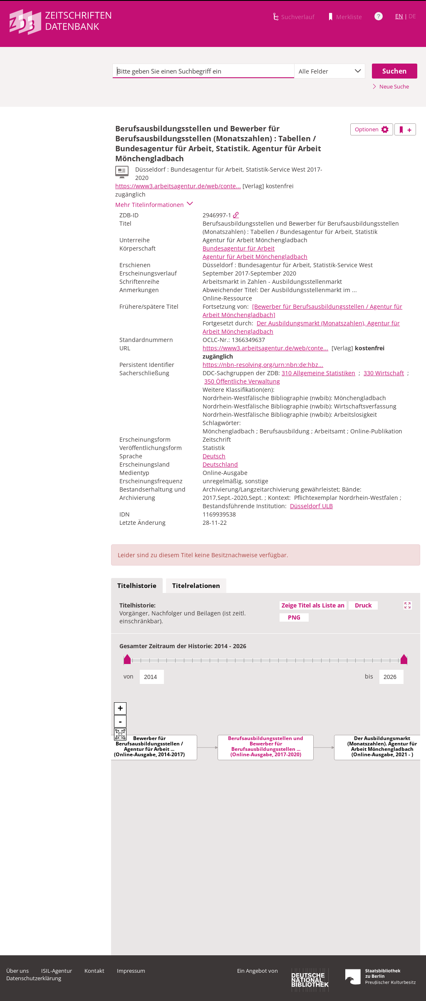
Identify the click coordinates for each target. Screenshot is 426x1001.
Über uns (17, 970)
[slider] (266, 660)
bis (369, 676)
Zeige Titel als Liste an (313, 605)
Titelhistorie (136, 585)
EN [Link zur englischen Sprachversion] (399, 16)
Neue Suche (390, 86)
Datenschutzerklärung (33, 978)
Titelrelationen (196, 585)
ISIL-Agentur (56, 970)
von (129, 676)
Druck (363, 605)
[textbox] (203, 71)
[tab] (137, 586)
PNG (294, 617)
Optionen (372, 129)
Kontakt (94, 970)
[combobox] (329, 71)
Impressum (131, 970)
